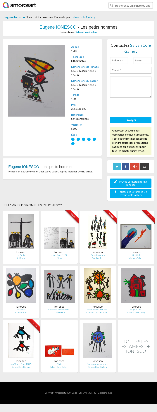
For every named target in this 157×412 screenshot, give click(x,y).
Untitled (136, 255)
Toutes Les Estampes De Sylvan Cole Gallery (131, 193)
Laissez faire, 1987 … (59, 255)
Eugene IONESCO (57, 27)
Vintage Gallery (136, 258)
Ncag (59, 258)
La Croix (21, 255)
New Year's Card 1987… (21, 364)
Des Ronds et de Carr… (97, 309)
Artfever (21, 258)
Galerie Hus (21, 312)
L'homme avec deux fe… (59, 309)
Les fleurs (20, 309)
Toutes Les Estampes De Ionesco (131, 183)
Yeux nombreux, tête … (97, 364)
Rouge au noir (136, 309)
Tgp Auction (97, 258)
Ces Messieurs (98, 255)
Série (59, 364)
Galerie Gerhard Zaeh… (97, 312)
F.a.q (110, 392)
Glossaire (102, 392)
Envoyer (130, 120)
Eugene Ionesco (14, 17)
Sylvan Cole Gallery (83, 17)
